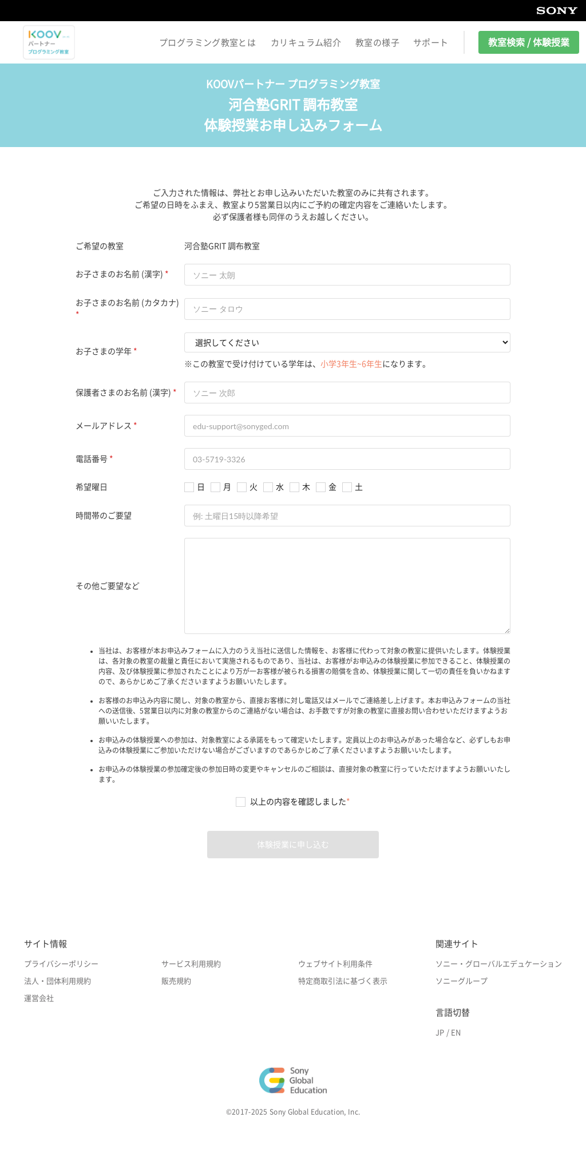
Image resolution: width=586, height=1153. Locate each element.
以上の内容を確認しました (300, 802)
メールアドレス (104, 426)
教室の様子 (377, 42)
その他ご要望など (108, 586)
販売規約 (176, 981)
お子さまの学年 (104, 351)
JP (439, 1032)
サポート (431, 42)
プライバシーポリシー (61, 964)
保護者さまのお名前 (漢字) (123, 393)
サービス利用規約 (191, 964)
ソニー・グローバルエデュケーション (498, 964)
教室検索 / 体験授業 (528, 42)
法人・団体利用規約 (57, 981)
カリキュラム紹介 (306, 42)
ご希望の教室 (100, 246)
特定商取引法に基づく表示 (342, 981)
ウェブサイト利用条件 (335, 964)
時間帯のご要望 (104, 516)
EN (456, 1032)
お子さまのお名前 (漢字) (119, 274)
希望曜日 (92, 487)
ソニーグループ (461, 981)
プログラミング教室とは (207, 42)
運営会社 (39, 998)
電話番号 (92, 459)
